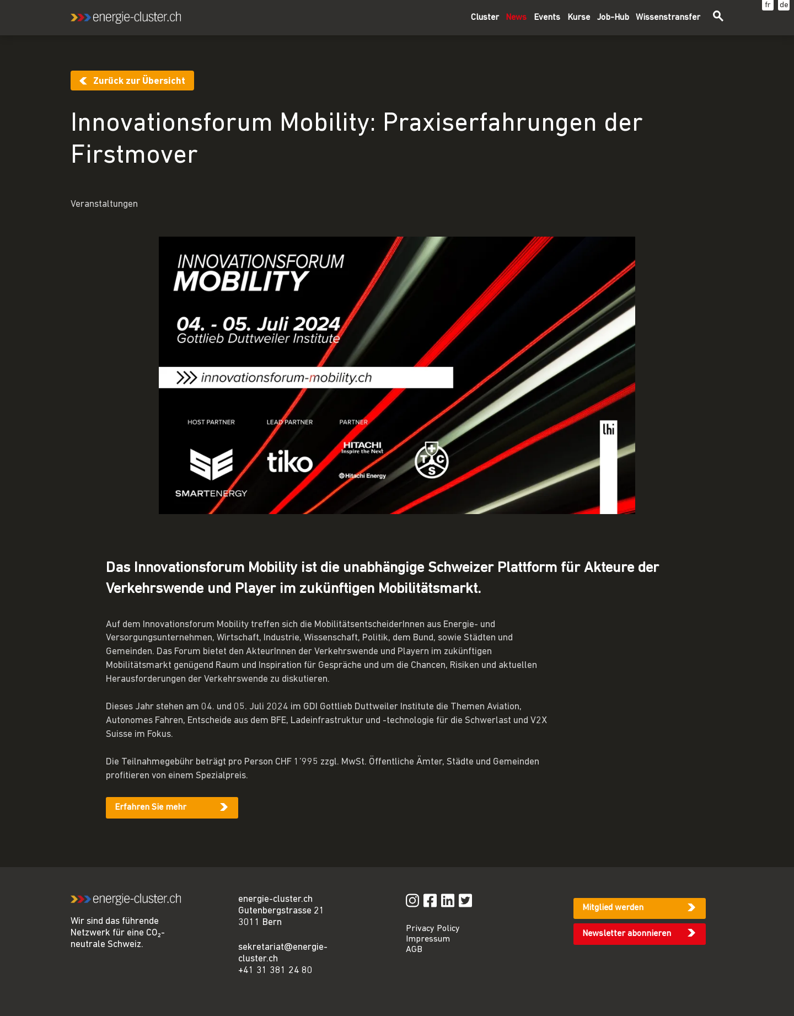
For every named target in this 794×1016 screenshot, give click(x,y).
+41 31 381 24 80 (275, 970)
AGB (414, 949)
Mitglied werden (612, 907)
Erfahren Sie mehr (150, 807)
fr (768, 5)
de (784, 5)
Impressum (428, 939)
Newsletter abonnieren (626, 933)
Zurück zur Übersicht (139, 81)
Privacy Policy (433, 928)
